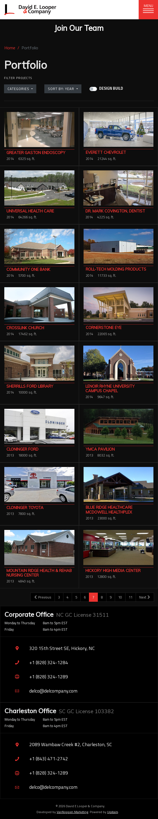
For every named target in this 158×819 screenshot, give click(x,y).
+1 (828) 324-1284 (36, 662)
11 (130, 597)
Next (144, 597)
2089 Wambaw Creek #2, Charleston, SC (58, 745)
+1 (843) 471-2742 (36, 759)
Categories (19, 88)
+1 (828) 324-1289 (36, 677)
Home (9, 47)
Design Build (111, 88)
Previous (42, 597)
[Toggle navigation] (148, 9)
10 (120, 597)
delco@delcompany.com (41, 691)
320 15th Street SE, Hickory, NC (50, 648)
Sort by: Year (61, 88)
